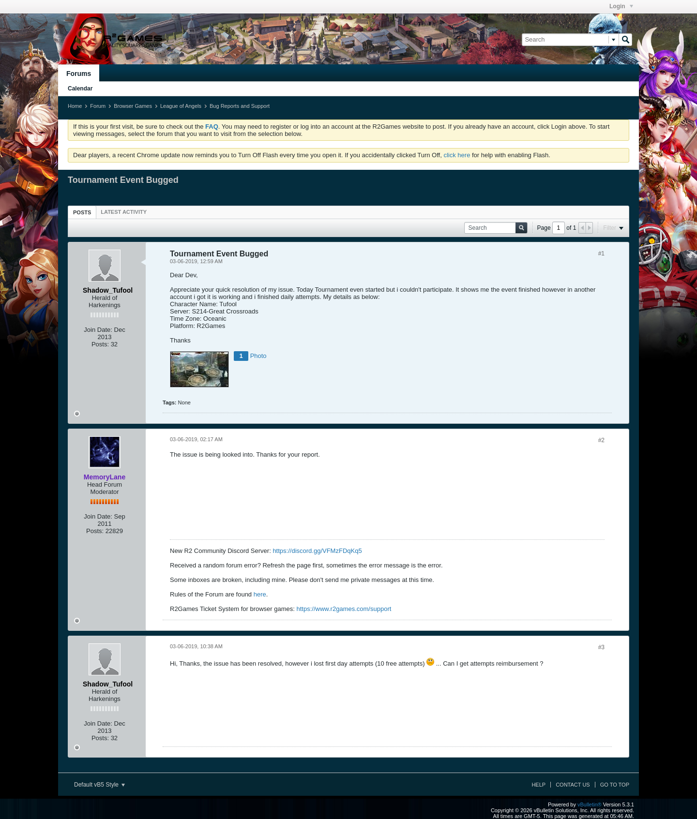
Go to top (614, 785)
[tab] (82, 212)
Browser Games (133, 106)
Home (75, 106)
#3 (601, 647)
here (260, 594)
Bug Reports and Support (240, 106)
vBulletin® (589, 804)
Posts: (100, 344)
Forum (98, 106)
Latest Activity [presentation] (124, 212)
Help (538, 785)
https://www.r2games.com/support (344, 608)
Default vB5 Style (99, 784)
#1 (601, 253)
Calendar (80, 88)
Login (621, 6)
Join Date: (98, 329)
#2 (601, 440)
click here (456, 155)
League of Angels (180, 106)
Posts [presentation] (82, 212)
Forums (78, 73)
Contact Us (573, 785)
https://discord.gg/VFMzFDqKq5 (317, 550)
